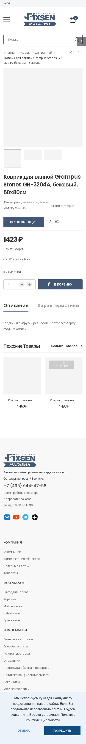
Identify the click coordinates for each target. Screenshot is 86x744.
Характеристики (58, 305)
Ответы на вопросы (18, 639)
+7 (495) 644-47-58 (24, 486)
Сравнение (11, 620)
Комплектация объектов (21, 559)
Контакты (10, 573)
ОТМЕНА (24, 730)
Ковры (26, 52)
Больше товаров (64, 346)
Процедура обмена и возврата (26, 668)
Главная (10, 52)
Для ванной (43, 52)
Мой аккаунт (12, 606)
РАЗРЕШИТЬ (62, 730)
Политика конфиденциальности (26, 675)
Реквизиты (11, 682)
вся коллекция (23, 222)
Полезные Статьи (16, 566)
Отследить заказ (15, 592)
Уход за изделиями (17, 689)
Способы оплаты (15, 646)
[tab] (20, 306)
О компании (12, 552)
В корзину (63, 284)
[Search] (43, 39)
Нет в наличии (61, 364)
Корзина (9, 599)
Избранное (11, 613)
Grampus (67, 206)
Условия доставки (16, 653)
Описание (15, 305)
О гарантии (11, 660)
